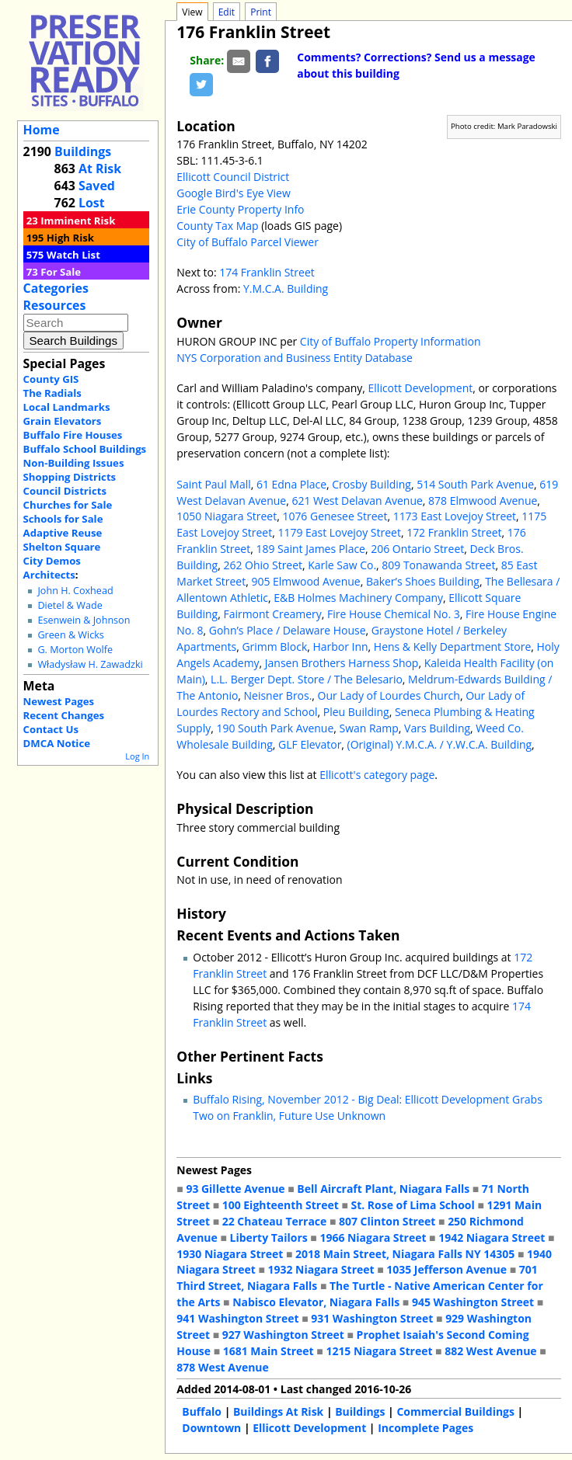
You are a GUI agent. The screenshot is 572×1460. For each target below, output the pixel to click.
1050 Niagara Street (226, 516)
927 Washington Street (283, 1334)
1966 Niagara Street (372, 1237)
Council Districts (64, 491)
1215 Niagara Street (379, 1351)
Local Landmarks (66, 407)
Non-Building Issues (73, 463)
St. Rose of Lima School (412, 1205)
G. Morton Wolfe (75, 649)
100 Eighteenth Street (280, 1205)
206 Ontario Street (417, 548)
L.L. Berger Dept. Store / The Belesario (307, 679)
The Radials (52, 393)
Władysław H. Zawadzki (89, 664)
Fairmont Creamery (272, 614)
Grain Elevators (62, 421)
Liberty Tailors (268, 1237)
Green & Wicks (70, 634)
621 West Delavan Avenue (356, 500)
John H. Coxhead (75, 590)
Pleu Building (356, 711)
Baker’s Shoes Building (423, 581)
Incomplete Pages (425, 1427)
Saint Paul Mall (213, 484)
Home (41, 129)
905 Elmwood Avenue (305, 581)
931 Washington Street (372, 1318)
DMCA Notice (56, 743)
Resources (54, 305)
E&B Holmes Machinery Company (358, 597)
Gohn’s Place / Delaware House (287, 630)
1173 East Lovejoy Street (454, 516)
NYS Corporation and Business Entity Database (294, 357)
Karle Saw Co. (342, 565)
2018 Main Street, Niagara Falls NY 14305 (404, 1253)
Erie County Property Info (240, 209)
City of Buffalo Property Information (390, 341)
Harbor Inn (340, 646)
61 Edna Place (291, 484)
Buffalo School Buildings (85, 449)
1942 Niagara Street (491, 1237)
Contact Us (50, 729)
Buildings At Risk (278, 1411)
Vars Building (437, 728)
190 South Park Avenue (274, 728)
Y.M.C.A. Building (285, 288)
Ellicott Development (420, 388)
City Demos (52, 561)
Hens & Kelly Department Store (452, 646)
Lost (91, 202)
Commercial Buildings (455, 1411)
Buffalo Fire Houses (73, 435)
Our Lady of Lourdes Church (389, 695)
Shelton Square (62, 547)
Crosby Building (371, 484)
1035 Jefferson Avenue (446, 1269)
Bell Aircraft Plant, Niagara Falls (383, 1188)
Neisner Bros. (278, 695)
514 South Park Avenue (475, 484)
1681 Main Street (268, 1351)
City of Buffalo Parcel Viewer (247, 242)
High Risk (70, 238)
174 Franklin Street (266, 272)
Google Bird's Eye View (233, 193)
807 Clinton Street (387, 1221)
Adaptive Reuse (63, 533)
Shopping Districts (70, 477)
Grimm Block (274, 646)
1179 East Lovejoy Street (338, 532)
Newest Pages (58, 701)
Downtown (211, 1427)
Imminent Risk (77, 221)
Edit (226, 12)
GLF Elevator (309, 744)
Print (260, 12)
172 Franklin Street (453, 532)
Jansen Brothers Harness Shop (342, 662)
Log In (137, 756)
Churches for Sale (68, 505)
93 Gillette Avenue (235, 1188)
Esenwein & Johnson (83, 620)
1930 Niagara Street (229, 1253)
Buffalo (201, 1411)
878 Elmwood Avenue (482, 500)
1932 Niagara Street (321, 1269)
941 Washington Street (237, 1318)
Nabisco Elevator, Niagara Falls (315, 1302)
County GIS (51, 379)
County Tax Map (217, 225)
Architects (49, 575)
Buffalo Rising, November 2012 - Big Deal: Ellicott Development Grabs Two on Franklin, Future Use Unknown (367, 1107)
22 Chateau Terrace (274, 1221)
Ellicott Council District (232, 176)
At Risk (99, 168)
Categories (56, 288)
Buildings (82, 151)
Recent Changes (64, 715)
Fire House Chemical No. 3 (393, 614)
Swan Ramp (369, 728)
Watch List (73, 255)
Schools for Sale (63, 519)
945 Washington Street (473, 1302)
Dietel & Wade (69, 605)
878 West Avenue (222, 1367)
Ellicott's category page (376, 774)
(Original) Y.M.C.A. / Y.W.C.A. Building (439, 744)
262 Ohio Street (262, 565)
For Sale (60, 272)
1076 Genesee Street (334, 516)
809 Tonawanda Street (438, 565)
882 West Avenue (490, 1351)
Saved (96, 185)
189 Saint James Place (310, 548)
